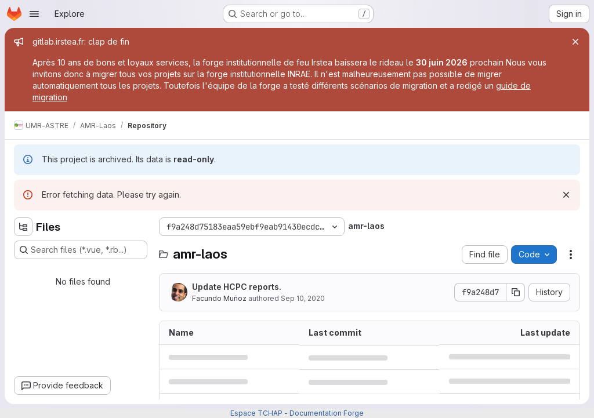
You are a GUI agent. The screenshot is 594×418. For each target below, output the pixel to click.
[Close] (575, 42)
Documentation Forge (326, 413)
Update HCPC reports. (236, 287)
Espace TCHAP (256, 413)
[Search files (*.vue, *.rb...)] (80, 250)
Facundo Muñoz (219, 298)
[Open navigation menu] (34, 14)
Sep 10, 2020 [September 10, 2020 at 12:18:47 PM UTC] (303, 298)
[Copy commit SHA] (515, 292)
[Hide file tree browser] (23, 226)
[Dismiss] (566, 195)
